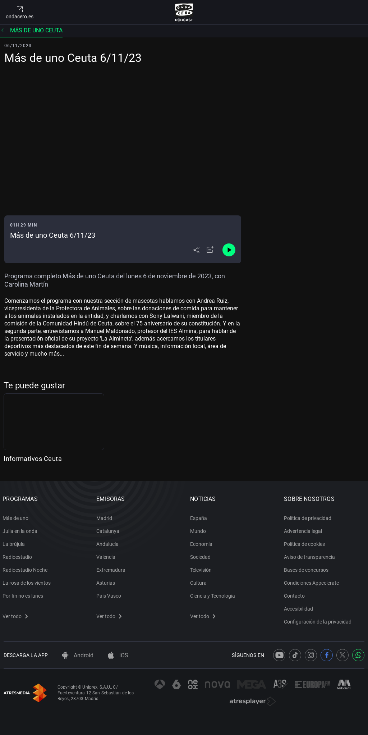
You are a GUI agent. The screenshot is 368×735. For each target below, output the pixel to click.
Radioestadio (18, 555)
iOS (118, 655)
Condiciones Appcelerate (312, 581)
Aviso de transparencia (310, 555)
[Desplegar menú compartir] (196, 250)
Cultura (199, 581)
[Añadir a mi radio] (210, 250)
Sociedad (201, 555)
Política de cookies (305, 542)
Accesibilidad (299, 607)
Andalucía (108, 542)
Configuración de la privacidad (319, 620)
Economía (202, 542)
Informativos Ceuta (33, 458)
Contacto (295, 594)
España (199, 517)
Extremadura (111, 568)
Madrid (105, 517)
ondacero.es (19, 12)
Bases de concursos (307, 568)
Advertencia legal (304, 530)
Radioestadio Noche (26, 568)
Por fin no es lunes (24, 594)
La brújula (15, 542)
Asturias (106, 581)
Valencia (106, 555)
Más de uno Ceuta (31, 30)
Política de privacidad (308, 517)
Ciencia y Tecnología (213, 594)
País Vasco (109, 594)
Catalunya (108, 530)
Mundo (199, 530)
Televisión (202, 568)
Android (77, 655)
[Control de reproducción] (228, 249)
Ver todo (16, 615)
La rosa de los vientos (28, 581)
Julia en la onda (21, 530)
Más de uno (16, 517)
